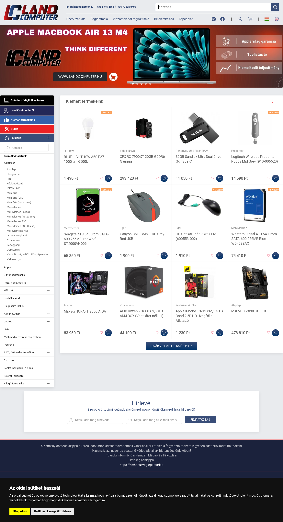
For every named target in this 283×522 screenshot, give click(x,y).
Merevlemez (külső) (18, 211)
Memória (12, 192)
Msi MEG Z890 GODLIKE (249, 311)
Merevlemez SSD (17, 221)
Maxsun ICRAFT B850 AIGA (85, 311)
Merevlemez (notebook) (21, 216)
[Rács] (271, 101)
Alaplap (11, 169)
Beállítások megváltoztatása (52, 511)
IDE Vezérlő (13, 188)
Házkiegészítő (15, 183)
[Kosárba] (108, 178)
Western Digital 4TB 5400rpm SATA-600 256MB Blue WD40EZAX (254, 238)
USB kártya (13, 249)
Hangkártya (13, 174)
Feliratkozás (200, 419)
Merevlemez (14, 207)
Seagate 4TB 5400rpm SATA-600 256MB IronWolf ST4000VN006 (86, 239)
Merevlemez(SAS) (17, 230)
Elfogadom (20, 511)
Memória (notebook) (19, 202)
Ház (9, 178)
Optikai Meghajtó (17, 235)
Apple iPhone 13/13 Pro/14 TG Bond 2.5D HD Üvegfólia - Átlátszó (199, 316)
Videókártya (14, 259)
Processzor (14, 240)
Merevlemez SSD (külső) (21, 226)
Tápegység (13, 244)
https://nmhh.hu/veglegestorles (141, 465)
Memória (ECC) (16, 197)
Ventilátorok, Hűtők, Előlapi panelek (27, 254)
